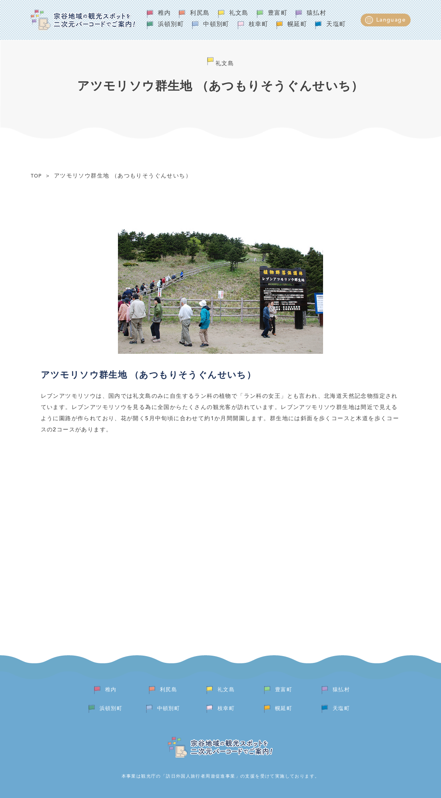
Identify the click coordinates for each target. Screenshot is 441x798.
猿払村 (316, 13)
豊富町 (277, 13)
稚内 (164, 13)
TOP (36, 176)
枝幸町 (258, 25)
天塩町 (336, 25)
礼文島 (239, 13)
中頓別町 (216, 25)
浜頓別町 (171, 25)
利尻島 (200, 13)
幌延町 (297, 25)
